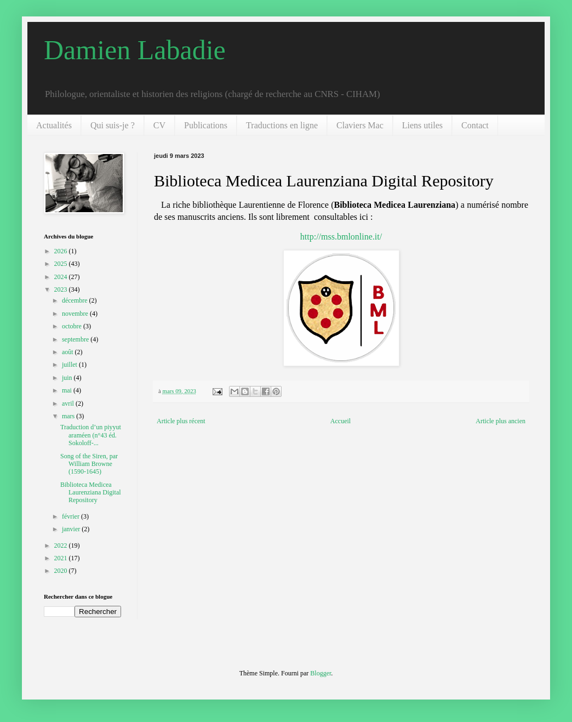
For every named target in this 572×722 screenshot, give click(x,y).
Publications (205, 125)
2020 (61, 571)
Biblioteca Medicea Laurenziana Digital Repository (90, 492)
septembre (76, 339)
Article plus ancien (500, 421)
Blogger (320, 673)
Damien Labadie (135, 50)
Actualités (54, 125)
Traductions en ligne (282, 125)
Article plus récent (181, 421)
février (71, 516)
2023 (61, 289)
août (68, 352)
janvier (72, 529)
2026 (61, 251)
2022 (61, 545)
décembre (75, 300)
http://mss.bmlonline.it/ (341, 236)
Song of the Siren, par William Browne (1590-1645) (89, 464)
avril (69, 403)
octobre (72, 326)
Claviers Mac (360, 125)
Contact (475, 125)
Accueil (340, 421)
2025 (61, 264)
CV (159, 125)
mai (67, 390)
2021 (61, 558)
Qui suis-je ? (112, 125)
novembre (76, 313)
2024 (61, 277)
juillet (70, 364)
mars (69, 416)
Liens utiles (422, 125)
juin (68, 378)
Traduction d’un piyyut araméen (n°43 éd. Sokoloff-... (90, 435)
